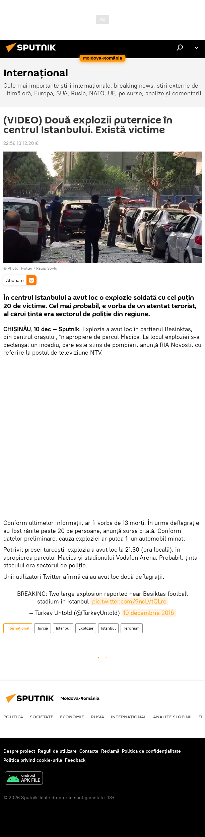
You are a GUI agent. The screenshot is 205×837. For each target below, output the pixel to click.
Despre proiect (19, 751)
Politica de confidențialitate (151, 751)
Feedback (75, 760)
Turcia (42, 628)
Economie (72, 717)
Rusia (97, 717)
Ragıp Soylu (46, 268)
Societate (41, 717)
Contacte (88, 751)
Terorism (132, 628)
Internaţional (17, 628)
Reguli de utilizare (57, 751)
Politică (13, 717)
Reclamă (110, 751)
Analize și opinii (172, 717)
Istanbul (63, 628)
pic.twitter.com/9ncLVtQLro (129, 601)
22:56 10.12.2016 (21, 143)
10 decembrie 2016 (148, 613)
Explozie (85, 628)
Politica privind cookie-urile (32, 760)
